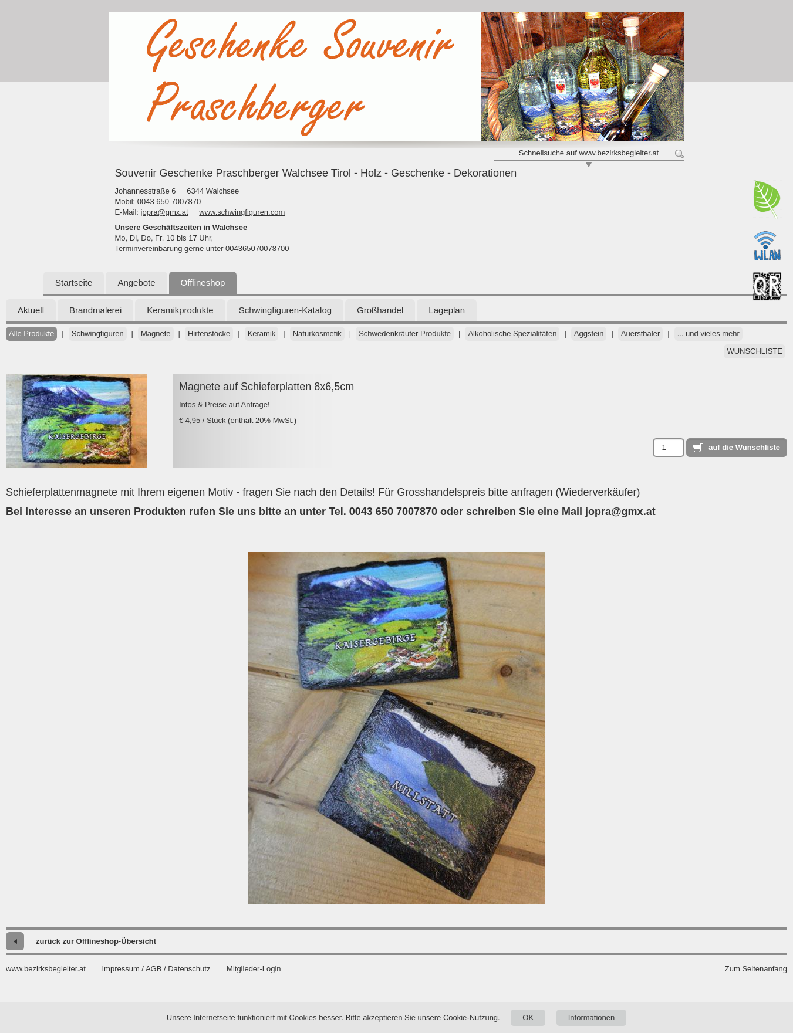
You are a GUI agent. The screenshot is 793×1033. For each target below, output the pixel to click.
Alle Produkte (31, 333)
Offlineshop (203, 282)
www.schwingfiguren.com (242, 212)
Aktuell (31, 310)
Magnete (156, 333)
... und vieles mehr (708, 333)
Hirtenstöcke (209, 333)
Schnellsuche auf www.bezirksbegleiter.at (589, 152)
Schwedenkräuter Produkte (405, 333)
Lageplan (446, 310)
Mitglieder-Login (254, 968)
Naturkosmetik (317, 333)
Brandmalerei (95, 310)
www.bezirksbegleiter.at (46, 968)
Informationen (591, 1017)
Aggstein (589, 333)
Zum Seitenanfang (756, 968)
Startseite (73, 282)
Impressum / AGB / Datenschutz (156, 968)
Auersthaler (640, 333)
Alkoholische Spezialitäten (512, 333)
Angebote (136, 282)
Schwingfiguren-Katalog (285, 310)
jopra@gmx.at (164, 212)
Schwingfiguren (98, 333)
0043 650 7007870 (169, 201)
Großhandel (380, 310)
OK (528, 1017)
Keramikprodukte (180, 310)
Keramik (262, 333)
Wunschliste (754, 351)
